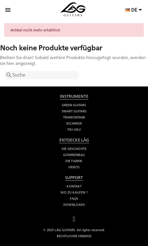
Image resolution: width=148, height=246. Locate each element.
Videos (74, 167)
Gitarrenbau (74, 155)
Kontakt (74, 186)
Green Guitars (74, 105)
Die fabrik (74, 161)
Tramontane (74, 117)
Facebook (74, 218)
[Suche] (41, 75)
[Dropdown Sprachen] (134, 10)
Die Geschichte (74, 149)
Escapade (74, 123)
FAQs (74, 199)
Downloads (74, 205)
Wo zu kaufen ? (74, 192)
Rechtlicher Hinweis (74, 236)
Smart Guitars (74, 111)
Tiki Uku (74, 130)
